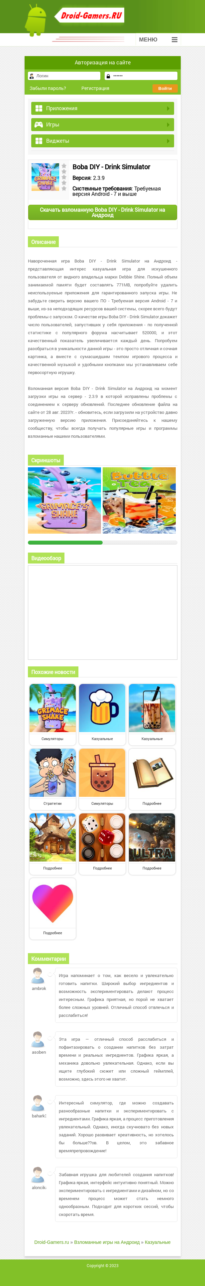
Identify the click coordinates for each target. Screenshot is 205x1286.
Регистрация (95, 88)
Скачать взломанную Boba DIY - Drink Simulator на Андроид (102, 212)
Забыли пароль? (48, 88)
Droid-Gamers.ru (51, 1242)
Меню (158, 40)
